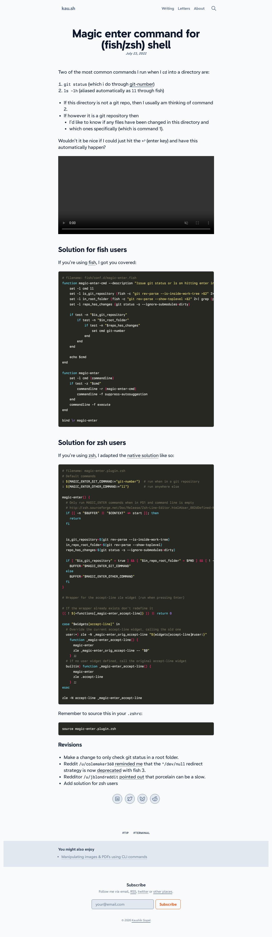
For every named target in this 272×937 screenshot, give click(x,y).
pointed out (131, 776)
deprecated (109, 770)
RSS (133, 891)
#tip (125, 833)
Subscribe (168, 904)
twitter (143, 891)
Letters (184, 8)
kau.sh (68, 8)
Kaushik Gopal (141, 920)
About (199, 8)
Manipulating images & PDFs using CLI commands (104, 857)
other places (162, 891)
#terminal (141, 833)
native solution (143, 455)
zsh (92, 455)
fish (92, 262)
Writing (168, 8)
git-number (141, 84)
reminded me (129, 763)
